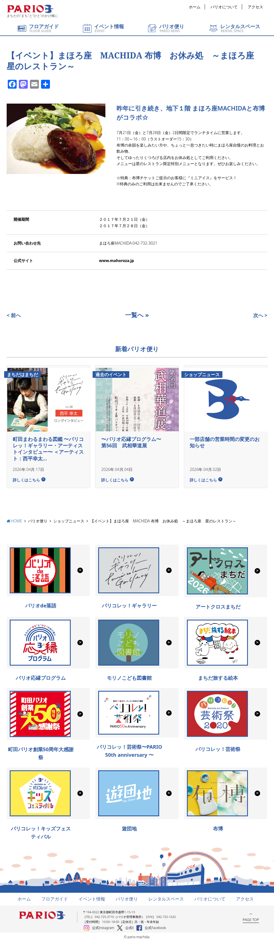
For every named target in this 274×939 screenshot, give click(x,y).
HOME (16, 518)
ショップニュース (68, 518)
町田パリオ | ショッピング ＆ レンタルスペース (30, 9)
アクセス (255, 6)
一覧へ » (137, 315)
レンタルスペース (166, 897)
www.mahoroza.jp (116, 260)
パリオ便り (37, 518)
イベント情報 (91, 897)
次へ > (260, 315)
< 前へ (14, 315)
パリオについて (224, 6)
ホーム (195, 6)
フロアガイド (54, 897)
